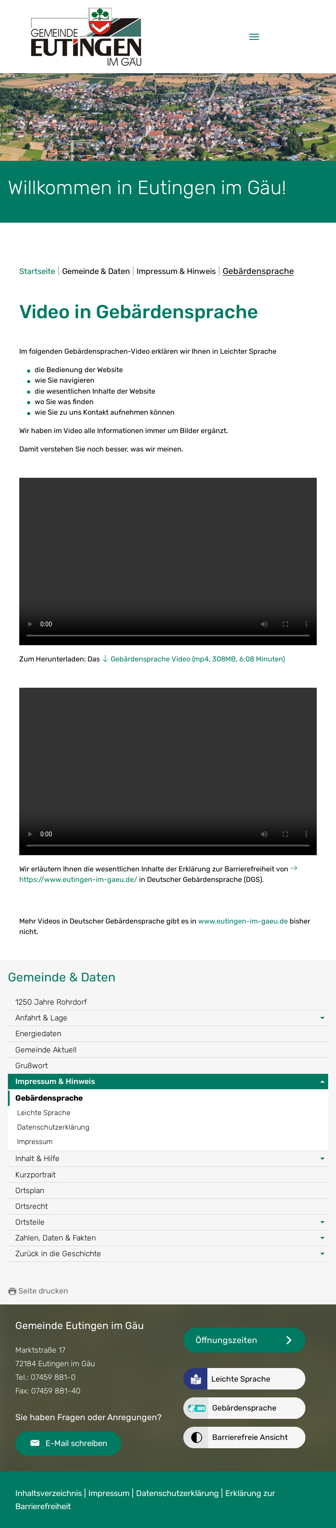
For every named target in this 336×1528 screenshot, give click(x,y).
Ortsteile (30, 1222)
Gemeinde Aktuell (46, 1049)
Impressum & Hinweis (55, 1081)
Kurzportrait (35, 1174)
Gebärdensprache (49, 1098)
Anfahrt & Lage (41, 1017)
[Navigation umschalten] (254, 36)
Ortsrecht (31, 1206)
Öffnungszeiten (226, 1340)
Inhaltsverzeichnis (48, 1493)
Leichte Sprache (43, 1113)
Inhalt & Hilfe (37, 1158)
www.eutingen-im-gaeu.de (243, 921)
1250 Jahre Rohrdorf (51, 1002)
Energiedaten (38, 1033)
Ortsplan (29, 1190)
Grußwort (31, 1065)
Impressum (34, 1141)
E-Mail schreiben (76, 1443)
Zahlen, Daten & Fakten (55, 1237)
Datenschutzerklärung (53, 1127)
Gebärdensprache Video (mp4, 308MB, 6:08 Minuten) (198, 659)
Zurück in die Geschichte (58, 1253)
